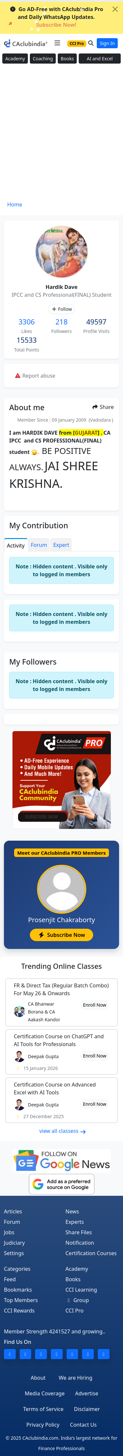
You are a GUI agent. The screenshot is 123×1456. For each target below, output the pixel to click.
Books (67, 58)
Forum (12, 1221)
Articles (13, 1211)
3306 (27, 321)
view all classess (63, 1130)
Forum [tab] (39, 544)
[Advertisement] (61, 134)
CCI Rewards (19, 1310)
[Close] (115, 9)
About (38, 1377)
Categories (17, 1268)
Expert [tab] (61, 544)
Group (77, 1300)
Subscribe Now (61, 934)
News (72, 1211)
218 (61, 321)
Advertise (86, 1393)
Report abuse (34, 375)
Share (103, 407)
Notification (80, 1242)
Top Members (21, 1300)
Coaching (43, 58)
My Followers (32, 661)
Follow (61, 309)
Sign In (107, 43)
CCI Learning (81, 1289)
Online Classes (61, 966)
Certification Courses (91, 1253)
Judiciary (14, 1242)
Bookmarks (18, 1289)
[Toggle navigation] (57, 43)
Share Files (79, 1232)
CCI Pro (75, 1310)
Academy (15, 58)
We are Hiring (75, 1377)
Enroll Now (94, 1005)
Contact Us (83, 1424)
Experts (75, 1221)
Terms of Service (43, 1409)
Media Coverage (45, 1393)
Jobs (9, 1232)
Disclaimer (87, 1409)
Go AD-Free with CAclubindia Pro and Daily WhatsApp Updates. (56, 17)
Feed (10, 1279)
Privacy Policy (42, 1424)
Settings (14, 1253)
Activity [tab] (16, 545)
